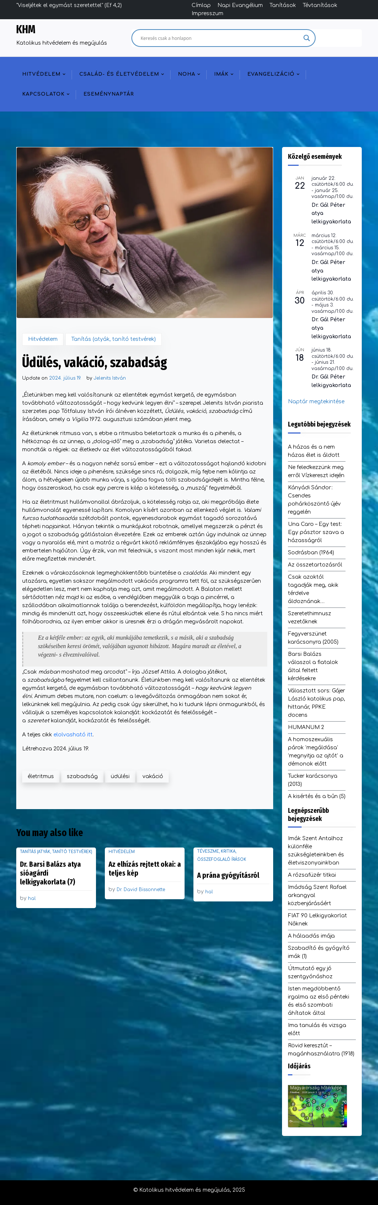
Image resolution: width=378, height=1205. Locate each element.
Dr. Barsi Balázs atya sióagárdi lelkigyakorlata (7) (50, 873)
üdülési (120, 776)
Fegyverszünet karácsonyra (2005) (313, 638)
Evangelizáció (271, 74)
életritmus (41, 776)
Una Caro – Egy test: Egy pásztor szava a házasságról (316, 532)
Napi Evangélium (240, 5)
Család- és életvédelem (119, 74)
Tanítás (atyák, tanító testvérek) (113, 339)
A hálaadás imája (311, 936)
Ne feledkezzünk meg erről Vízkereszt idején (316, 471)
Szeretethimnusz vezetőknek (309, 617)
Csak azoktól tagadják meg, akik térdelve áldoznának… (313, 589)
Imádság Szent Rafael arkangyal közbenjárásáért (317, 895)
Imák (221, 74)
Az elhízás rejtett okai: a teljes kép (145, 868)
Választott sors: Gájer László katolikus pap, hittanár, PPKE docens (316, 703)
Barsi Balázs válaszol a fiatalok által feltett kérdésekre (313, 666)
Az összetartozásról (315, 565)
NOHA (186, 74)
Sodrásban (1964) (311, 552)
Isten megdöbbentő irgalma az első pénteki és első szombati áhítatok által (318, 1001)
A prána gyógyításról (228, 875)
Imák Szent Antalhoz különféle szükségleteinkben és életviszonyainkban (316, 851)
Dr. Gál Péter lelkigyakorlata (331, 381)
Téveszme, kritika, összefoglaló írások (221, 855)
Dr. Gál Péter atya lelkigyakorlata (331, 213)
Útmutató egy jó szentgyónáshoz (310, 972)
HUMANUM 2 (306, 727)
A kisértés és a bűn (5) (317, 796)
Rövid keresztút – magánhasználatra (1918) (321, 1050)
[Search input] (220, 38)
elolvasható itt (73, 734)
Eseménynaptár (108, 94)
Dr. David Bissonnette (141, 889)
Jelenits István (110, 378)
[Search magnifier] (307, 38)
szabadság (82, 776)
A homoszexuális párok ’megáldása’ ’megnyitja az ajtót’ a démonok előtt (315, 752)
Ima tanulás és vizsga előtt (317, 1029)
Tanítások (282, 5)
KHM (25, 29)
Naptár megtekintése (316, 401)
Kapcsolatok (43, 94)
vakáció (152, 776)
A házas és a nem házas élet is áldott (314, 451)
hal (32, 898)
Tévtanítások (320, 5)
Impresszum (207, 13)
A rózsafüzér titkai (312, 875)
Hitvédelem (41, 74)
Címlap (201, 5)
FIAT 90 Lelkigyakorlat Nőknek (317, 920)
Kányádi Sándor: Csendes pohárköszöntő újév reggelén (314, 500)
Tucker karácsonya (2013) (312, 780)
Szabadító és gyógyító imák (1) (319, 952)
